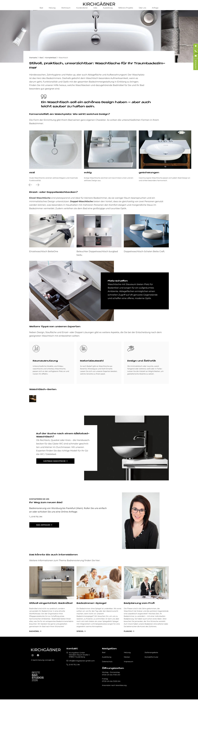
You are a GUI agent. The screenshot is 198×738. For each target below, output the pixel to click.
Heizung (52, 8)
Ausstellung (108, 8)
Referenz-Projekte (125, 8)
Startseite (33, 58)
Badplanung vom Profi (139, 644)
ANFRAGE (196, 64)
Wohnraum (65, 8)
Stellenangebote (151, 693)
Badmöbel (34, 672)
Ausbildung (106, 697)
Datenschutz (107, 702)
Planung (128, 672)
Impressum (128, 702)
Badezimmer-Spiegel (91, 644)
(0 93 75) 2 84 (36, 557)
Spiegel (80, 672)
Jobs (95, 8)
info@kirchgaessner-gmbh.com (82, 701)
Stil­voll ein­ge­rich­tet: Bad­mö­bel (50, 644)
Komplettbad (50, 58)
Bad (41, 8)
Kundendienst (82, 8)
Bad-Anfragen (43, 565)
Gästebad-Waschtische (54, 501)
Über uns (142, 8)
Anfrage (155, 8)
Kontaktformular (151, 697)
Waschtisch (63, 58)
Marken (127, 697)
